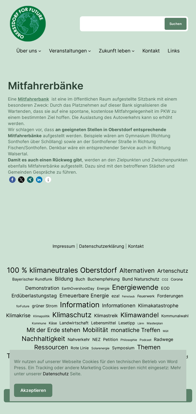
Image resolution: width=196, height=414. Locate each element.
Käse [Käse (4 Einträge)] (53, 323)
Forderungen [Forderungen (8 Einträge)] (170, 295)
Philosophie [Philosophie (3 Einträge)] (128, 340)
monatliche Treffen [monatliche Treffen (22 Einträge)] (135, 329)
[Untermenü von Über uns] (39, 50)
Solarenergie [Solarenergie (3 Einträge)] (100, 348)
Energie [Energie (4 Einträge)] (103, 288)
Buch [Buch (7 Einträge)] (80, 279)
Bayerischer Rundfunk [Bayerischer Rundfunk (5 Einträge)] (32, 279)
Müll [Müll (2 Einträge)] (165, 331)
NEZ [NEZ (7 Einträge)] (96, 339)
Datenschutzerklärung (101, 246)
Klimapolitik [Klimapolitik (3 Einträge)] (41, 316)
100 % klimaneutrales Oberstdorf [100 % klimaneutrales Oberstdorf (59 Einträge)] (62, 270)
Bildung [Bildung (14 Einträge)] (64, 279)
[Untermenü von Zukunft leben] (133, 50)
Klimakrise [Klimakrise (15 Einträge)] (18, 315)
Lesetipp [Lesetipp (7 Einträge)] (126, 322)
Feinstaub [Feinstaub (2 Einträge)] (128, 296)
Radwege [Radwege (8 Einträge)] (163, 339)
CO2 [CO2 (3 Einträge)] (165, 279)
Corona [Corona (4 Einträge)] (177, 279)
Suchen (175, 24)
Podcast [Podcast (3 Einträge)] (145, 340)
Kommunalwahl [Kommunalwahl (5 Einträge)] (175, 316)
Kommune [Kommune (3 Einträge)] (39, 323)
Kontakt (136, 246)
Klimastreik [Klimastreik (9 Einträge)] (106, 315)
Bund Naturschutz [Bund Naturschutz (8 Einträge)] (140, 279)
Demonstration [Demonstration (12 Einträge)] (42, 288)
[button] (12, 179)
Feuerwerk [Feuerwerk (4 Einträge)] (146, 296)
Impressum (64, 246)
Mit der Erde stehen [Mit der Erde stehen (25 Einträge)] (53, 330)
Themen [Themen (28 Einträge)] (149, 347)
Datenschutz (56, 373)
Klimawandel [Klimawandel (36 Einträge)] (139, 315)
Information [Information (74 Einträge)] (80, 304)
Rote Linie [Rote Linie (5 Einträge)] (80, 348)
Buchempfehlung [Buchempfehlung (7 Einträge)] (104, 279)
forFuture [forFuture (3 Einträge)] (22, 306)
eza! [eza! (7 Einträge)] (115, 295)
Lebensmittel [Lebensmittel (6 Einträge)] (103, 323)
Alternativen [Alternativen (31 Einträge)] (137, 270)
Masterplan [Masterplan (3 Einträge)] (155, 323)
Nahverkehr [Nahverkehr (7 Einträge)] (79, 339)
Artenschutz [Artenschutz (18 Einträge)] (172, 270)
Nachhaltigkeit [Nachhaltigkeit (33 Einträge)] (43, 338)
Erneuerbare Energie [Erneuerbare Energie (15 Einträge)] (84, 295)
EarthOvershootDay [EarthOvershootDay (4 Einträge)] (78, 288)
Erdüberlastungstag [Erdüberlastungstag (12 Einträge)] (34, 296)
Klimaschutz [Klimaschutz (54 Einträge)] (72, 314)
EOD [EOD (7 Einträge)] (165, 288)
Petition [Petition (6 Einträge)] (110, 339)
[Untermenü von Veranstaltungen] (89, 50)
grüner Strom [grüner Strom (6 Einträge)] (44, 305)
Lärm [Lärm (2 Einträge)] (141, 323)
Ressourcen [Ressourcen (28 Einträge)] (51, 347)
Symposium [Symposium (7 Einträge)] (123, 347)
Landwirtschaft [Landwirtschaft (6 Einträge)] (74, 323)
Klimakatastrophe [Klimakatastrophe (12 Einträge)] (158, 306)
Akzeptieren (33, 390)
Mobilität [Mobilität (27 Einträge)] (95, 330)
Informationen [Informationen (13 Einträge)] (119, 305)
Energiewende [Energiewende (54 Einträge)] (135, 287)
